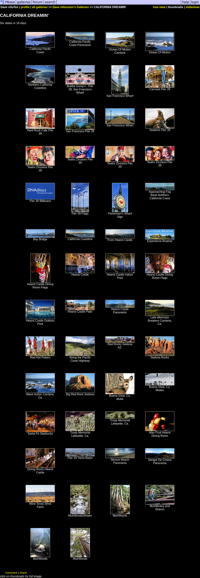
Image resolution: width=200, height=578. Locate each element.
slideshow (192, 7)
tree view (159, 7)
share (23, 572)
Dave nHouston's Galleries (71, 7)
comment (11, 572)
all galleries (40, 7)
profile (25, 7)
